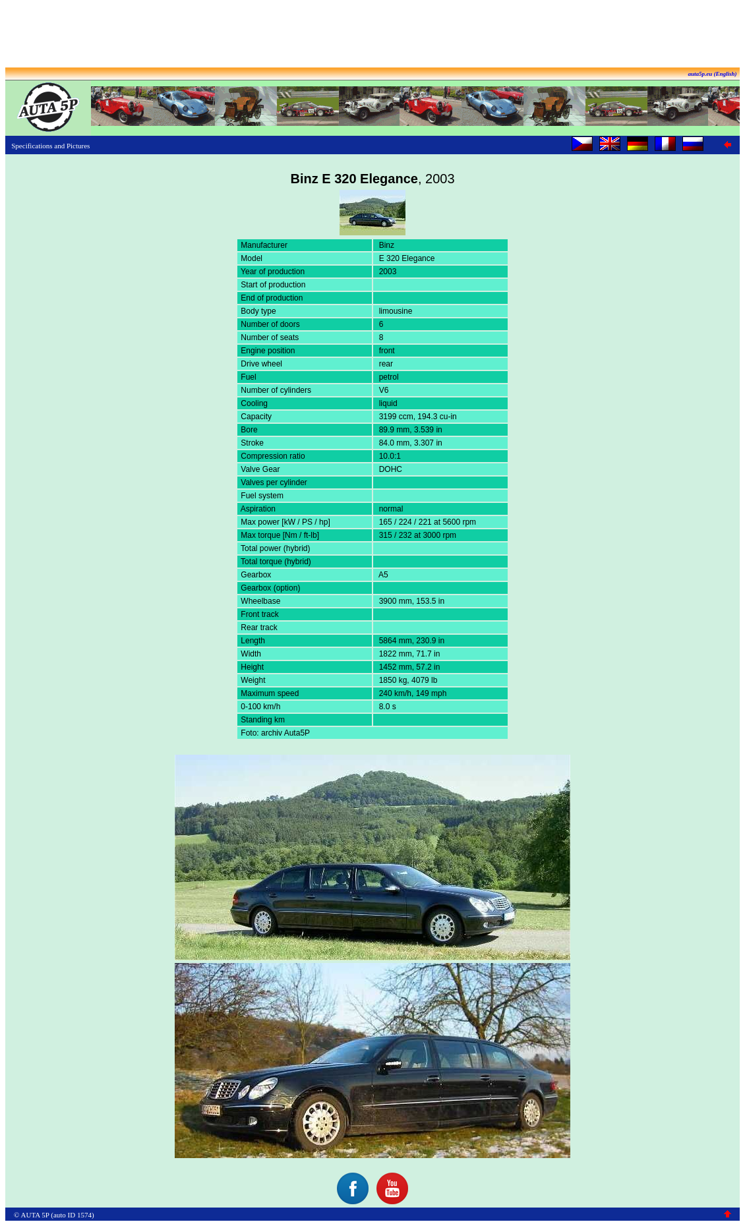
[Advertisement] (372, 35)
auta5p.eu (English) (712, 74)
